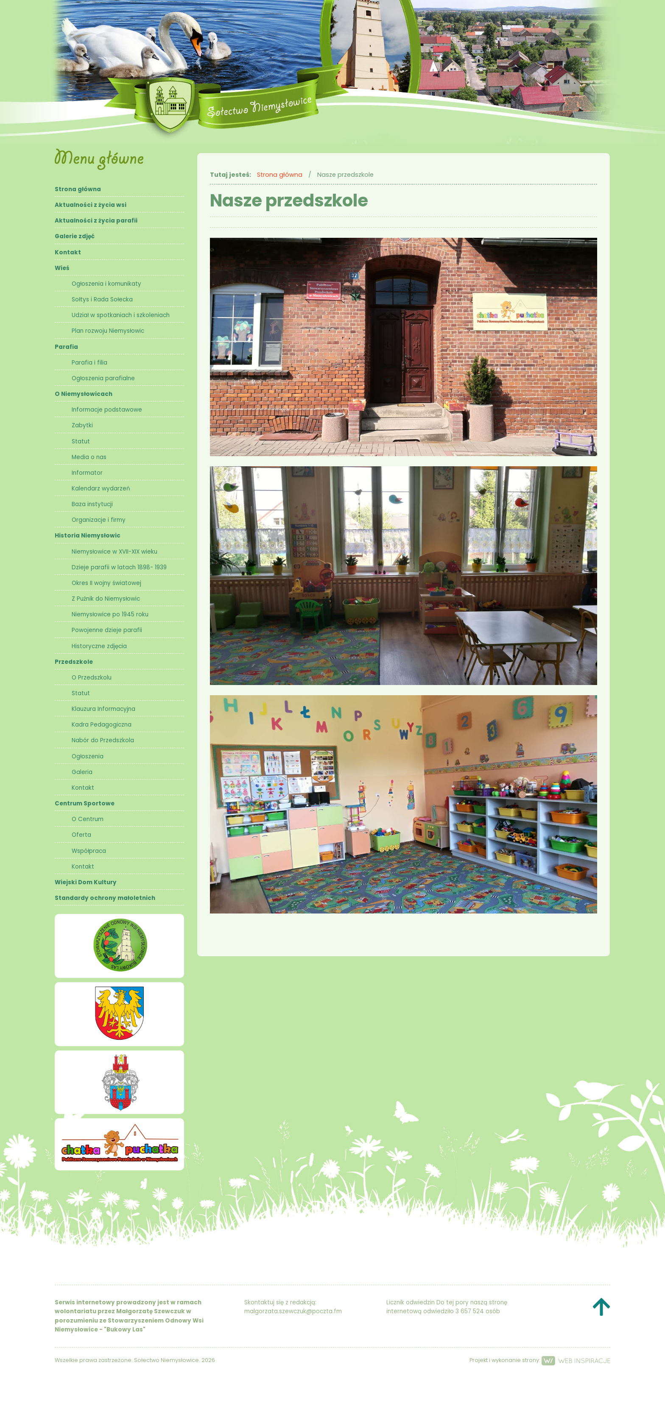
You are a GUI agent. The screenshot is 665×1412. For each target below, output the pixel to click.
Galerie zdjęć (75, 236)
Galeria (82, 772)
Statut (81, 441)
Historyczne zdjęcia (99, 646)
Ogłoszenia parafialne (103, 378)
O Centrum (87, 819)
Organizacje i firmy (99, 520)
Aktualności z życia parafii (96, 221)
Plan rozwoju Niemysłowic (108, 331)
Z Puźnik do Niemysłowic (106, 599)
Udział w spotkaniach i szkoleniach (121, 315)
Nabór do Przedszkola (103, 740)
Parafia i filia (89, 363)
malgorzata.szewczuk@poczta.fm (293, 1311)
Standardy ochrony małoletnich (105, 898)
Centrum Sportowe (85, 803)
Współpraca (89, 851)
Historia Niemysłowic (87, 536)
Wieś (62, 268)
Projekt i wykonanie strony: (539, 1360)
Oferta (81, 835)
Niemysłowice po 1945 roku (110, 614)
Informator (87, 473)
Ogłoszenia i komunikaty (106, 284)
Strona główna (78, 189)
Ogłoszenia (87, 756)
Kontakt (68, 252)
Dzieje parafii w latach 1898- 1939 (119, 567)
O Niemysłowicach (83, 394)
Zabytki (82, 425)
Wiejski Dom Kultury (86, 882)
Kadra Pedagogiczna (101, 725)
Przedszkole (74, 662)
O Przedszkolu (92, 678)
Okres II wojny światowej (106, 583)
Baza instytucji (92, 504)
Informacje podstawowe (107, 410)
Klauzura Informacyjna (103, 709)
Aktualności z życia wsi (90, 205)
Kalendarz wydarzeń (101, 489)
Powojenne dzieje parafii (107, 630)
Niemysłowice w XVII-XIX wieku (114, 552)
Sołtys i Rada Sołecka (102, 299)
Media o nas (89, 457)
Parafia (66, 347)
